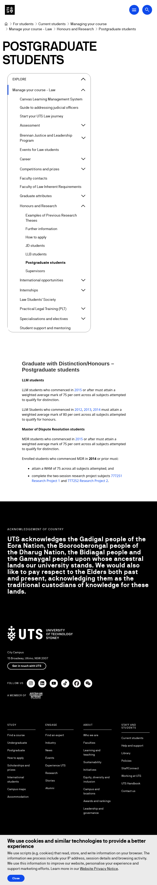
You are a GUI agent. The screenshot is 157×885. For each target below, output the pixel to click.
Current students (132, 738)
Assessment (30, 125)
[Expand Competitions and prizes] (83, 169)
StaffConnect (130, 768)
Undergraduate (17, 742)
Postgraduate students (46, 262)
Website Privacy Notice (99, 868)
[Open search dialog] (147, 10)
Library (125, 753)
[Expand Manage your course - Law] (83, 90)
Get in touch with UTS (26, 665)
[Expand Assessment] (83, 125)
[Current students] (52, 23)
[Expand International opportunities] (83, 280)
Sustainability (92, 762)
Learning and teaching (91, 752)
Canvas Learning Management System (51, 99)
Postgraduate (16, 750)
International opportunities (41, 280)
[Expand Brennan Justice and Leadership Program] (83, 138)
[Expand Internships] (83, 290)
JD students (35, 246)
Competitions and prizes (39, 169)
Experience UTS (55, 765)
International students (15, 779)
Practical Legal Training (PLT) (43, 309)
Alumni (49, 788)
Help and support (132, 745)
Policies (126, 760)
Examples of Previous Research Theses (51, 217)
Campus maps (16, 789)
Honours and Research (38, 206)
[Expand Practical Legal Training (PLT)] (83, 308)
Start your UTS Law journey (41, 116)
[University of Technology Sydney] (6, 24)
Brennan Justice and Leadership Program (46, 138)
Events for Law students (39, 150)
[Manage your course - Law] (30, 28)
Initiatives (89, 769)
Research (51, 773)
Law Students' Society (38, 299)
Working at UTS (131, 775)
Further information (41, 229)
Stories (50, 780)
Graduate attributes (36, 196)
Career (25, 159)
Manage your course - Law (33, 90)
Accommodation (18, 796)
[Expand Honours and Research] (83, 205)
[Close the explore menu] (83, 79)
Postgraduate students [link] (117, 29)
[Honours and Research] (75, 28)
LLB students (36, 254)
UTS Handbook (130, 783)
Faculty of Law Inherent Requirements (50, 186)
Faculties (89, 742)
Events (49, 757)
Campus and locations (91, 791)
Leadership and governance (93, 810)
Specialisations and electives (44, 319)
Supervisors (35, 271)
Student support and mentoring (45, 328)
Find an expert (54, 735)
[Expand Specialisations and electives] (83, 318)
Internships (29, 290)
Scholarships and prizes (18, 767)
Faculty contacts (33, 178)
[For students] (23, 23)
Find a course (16, 735)
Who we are (90, 735)
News (48, 750)
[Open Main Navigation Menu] (134, 10)
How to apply (36, 237)
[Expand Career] (83, 158)
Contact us (128, 791)
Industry (50, 742)
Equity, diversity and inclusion (96, 779)
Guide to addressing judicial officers (49, 108)
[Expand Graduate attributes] (83, 195)
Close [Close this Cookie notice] (16, 878)
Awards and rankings (97, 801)
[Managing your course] (89, 23)
